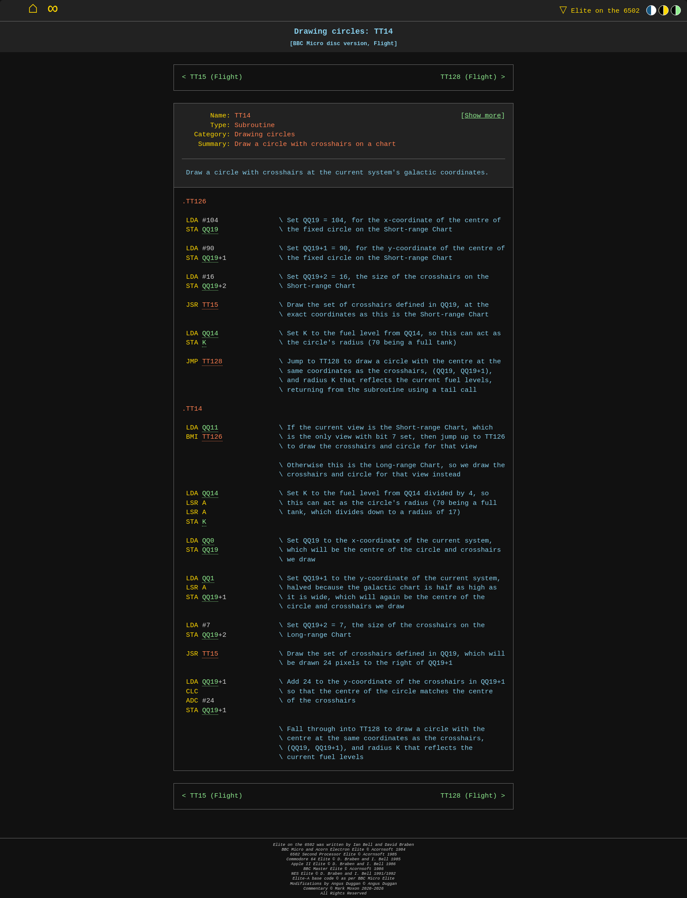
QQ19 (210, 229)
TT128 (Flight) (468, 77)
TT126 (212, 437)
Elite (598, 10)
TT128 (212, 361)
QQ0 (208, 541)
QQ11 (210, 428)
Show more (483, 116)
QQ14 (210, 333)
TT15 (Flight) (216, 77)
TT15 (210, 305)
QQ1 (208, 578)
